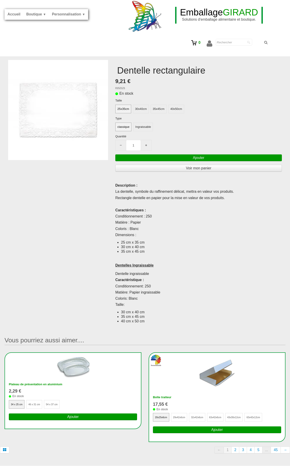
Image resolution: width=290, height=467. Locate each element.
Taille (118, 100)
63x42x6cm (224, 418)
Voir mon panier (198, 168)
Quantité (120, 136)
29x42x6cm (183, 418)
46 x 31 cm (38, 405)
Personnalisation (68, 14)
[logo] (219, 15)
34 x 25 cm (18, 405)
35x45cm (158, 109)
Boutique (36, 14)
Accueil (13, 14)
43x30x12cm (246, 418)
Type (118, 118)
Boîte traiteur (164, 398)
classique (123, 126)
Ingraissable (143, 126)
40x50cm (176, 109)
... (266, 451)
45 (276, 451)
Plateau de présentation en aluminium (41, 385)
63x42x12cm (268, 418)
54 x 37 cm (58, 405)
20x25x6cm (162, 418)
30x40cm (141, 109)
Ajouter (198, 158)
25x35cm (123, 109)
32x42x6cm (203, 418)
